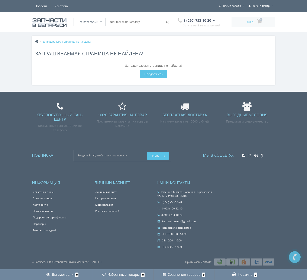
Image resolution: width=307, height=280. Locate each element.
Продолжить (153, 74)
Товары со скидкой (44, 230)
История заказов (105, 198)
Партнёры (39, 224)
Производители (43, 211)
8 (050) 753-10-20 (170, 202)
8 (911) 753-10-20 (170, 215)
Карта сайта (40, 204)
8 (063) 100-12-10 (170, 208)
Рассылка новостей (107, 211)
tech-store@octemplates (174, 227)
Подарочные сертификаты (49, 217)
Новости (41, 6)
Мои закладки (104, 204)
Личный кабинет (106, 192)
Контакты (62, 6)
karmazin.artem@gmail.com (177, 221)
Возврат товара (42, 198)
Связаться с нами (44, 192)
